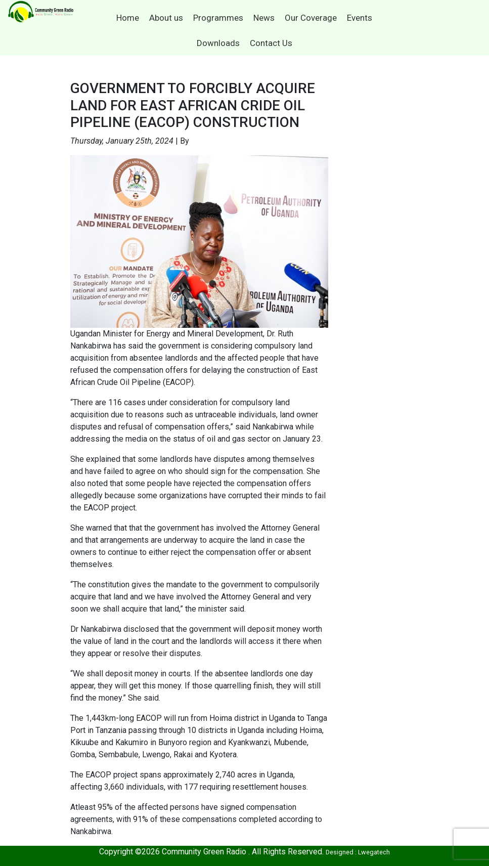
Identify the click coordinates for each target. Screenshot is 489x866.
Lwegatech (374, 852)
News (264, 18)
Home (127, 18)
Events (359, 18)
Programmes (218, 18)
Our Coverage (311, 18)
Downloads (218, 43)
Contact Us (271, 43)
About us (166, 18)
